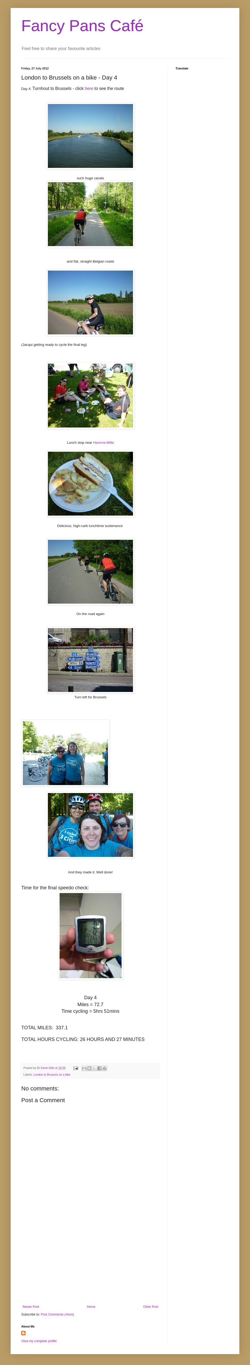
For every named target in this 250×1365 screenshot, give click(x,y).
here (89, 88)
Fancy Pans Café (82, 26)
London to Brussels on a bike (52, 1074)
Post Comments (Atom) (57, 1314)
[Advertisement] (90, 1261)
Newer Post (31, 1307)
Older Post (150, 1307)
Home (91, 1307)
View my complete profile (39, 1341)
